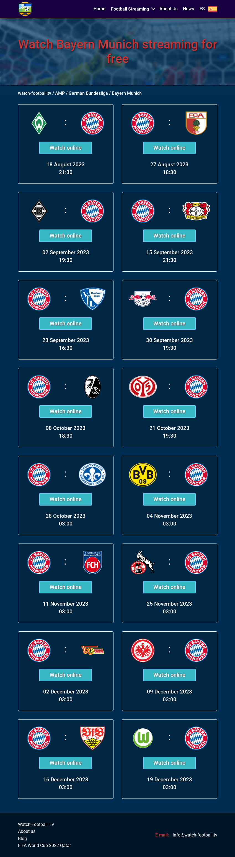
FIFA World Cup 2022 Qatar (44, 845)
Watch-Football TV (36, 824)
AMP (60, 93)
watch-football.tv (34, 93)
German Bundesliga (88, 93)
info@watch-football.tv (195, 835)
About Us (168, 8)
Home (99, 8)
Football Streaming (130, 9)
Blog (22, 838)
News (188, 8)
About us (26, 831)
